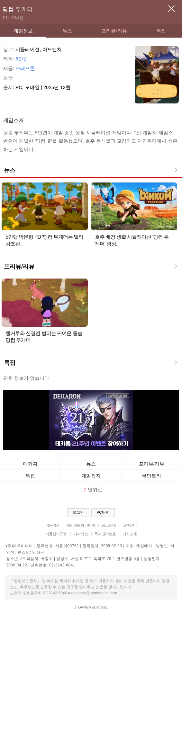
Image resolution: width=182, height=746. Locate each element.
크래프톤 (25, 68)
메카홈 (30, 463)
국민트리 (151, 475)
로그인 (78, 512)
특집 (161, 30)
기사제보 (80, 534)
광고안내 (109, 525)
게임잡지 (91, 475)
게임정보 (23, 30)
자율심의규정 (56, 534)
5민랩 (21, 58)
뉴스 (67, 30)
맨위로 (92, 489)
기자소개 (130, 534)
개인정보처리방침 (80, 525)
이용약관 (52, 525)
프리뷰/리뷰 (114, 30)
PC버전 (103, 512)
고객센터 (130, 525)
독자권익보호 (105, 534)
